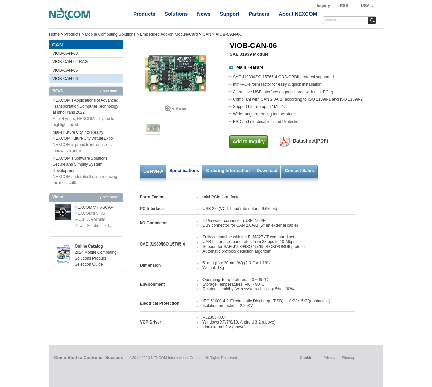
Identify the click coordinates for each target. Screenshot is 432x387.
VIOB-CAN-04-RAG (70, 61)
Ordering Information (228, 170)
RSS (344, 5)
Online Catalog (89, 246)
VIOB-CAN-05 (65, 70)
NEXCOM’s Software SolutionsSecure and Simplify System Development (80, 164)
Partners (259, 14)
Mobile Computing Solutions (110, 34)
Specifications (184, 170)
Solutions (176, 14)
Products (144, 14)
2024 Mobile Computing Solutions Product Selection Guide (96, 258)
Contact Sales (299, 170)
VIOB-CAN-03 (65, 53)
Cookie (306, 358)
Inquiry (324, 5)
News (203, 14)
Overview (153, 171)
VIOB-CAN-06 (65, 78)
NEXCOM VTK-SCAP (94, 207)
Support (230, 14)
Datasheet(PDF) (310, 141)
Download (266, 170)
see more (110, 90)
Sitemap (348, 358)
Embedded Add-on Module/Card (169, 34)
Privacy (329, 358)
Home (54, 34)
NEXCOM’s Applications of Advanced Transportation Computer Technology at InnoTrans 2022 (85, 106)
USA (365, 5)
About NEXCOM (298, 14)
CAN (206, 34)
